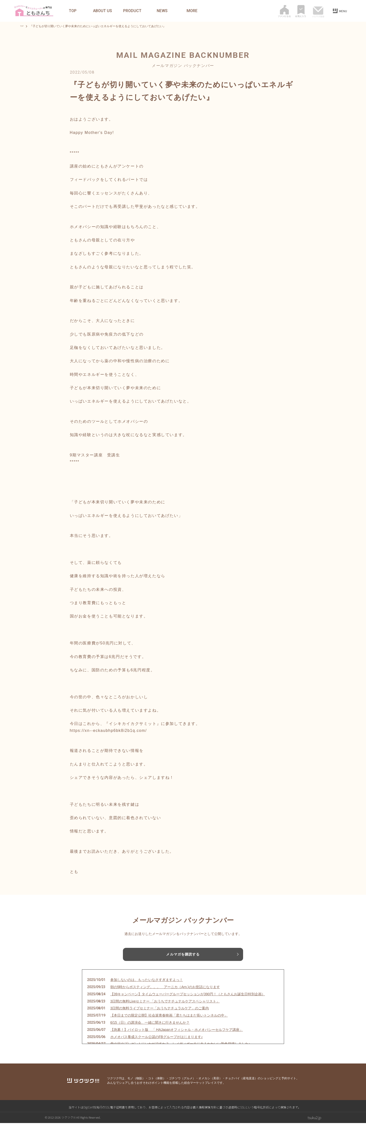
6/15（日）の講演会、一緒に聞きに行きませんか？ (150, 1025)
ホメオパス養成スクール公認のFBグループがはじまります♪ (156, 1040)
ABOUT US (102, 11)
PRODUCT (132, 11)
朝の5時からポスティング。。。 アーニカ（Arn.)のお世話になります (165, 990)
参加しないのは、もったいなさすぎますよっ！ (146, 983)
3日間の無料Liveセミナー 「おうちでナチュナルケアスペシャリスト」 (165, 1004)
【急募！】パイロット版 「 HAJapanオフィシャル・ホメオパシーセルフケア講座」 (176, 1033)
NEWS (162, 11)
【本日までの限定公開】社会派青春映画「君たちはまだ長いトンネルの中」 (169, 1018)
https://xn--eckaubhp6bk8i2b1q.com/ (108, 730)
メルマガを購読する (183, 955)
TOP (73, 11)
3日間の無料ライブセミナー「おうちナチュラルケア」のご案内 (159, 1011)
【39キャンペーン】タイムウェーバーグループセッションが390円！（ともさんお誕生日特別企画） (187, 997)
